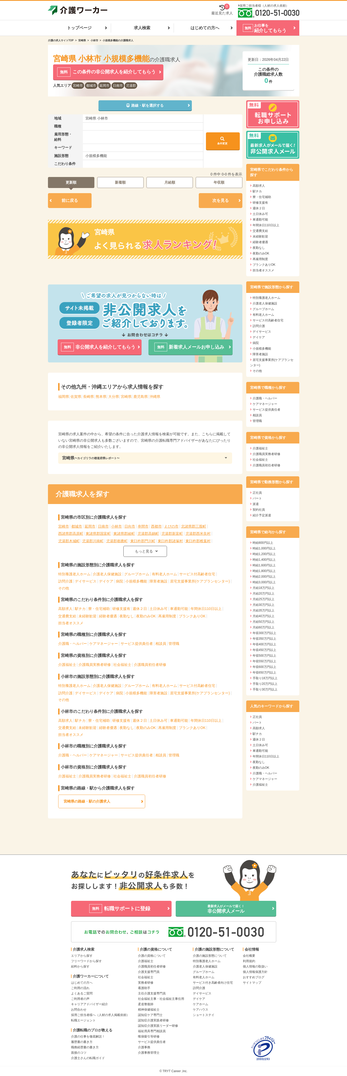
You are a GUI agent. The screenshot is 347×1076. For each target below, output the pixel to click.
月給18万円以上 (263, 588)
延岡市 (105, 85)
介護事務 (144, 1047)
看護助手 (144, 988)
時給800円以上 (263, 543)
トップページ (79, 28)
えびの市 (171, 526)
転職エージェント (83, 1020)
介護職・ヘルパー (72, 643)
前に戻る (70, 200)
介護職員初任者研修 (150, 665)
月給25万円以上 (263, 599)
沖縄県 (155, 396)
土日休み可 (158, 609)
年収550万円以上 (264, 661)
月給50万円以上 (263, 622)
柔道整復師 (145, 1004)
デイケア (106, 581)
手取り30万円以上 (265, 689)
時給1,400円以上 (264, 559)
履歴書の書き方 (82, 1042)
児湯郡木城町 (69, 541)
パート (257, 498)
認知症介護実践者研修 (153, 1020)
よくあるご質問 (82, 993)
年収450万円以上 (264, 650)
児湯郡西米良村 (198, 533)
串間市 (143, 526)
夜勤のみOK (146, 616)
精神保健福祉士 (149, 1009)
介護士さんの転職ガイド (88, 1058)
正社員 (257, 493)
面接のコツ (78, 1052)
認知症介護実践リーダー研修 (158, 1026)
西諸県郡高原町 (70, 533)
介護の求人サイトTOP (61, 40)
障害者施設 (158, 581)
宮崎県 (82, 40)
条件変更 (222, 140)
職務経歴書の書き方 (85, 1047)
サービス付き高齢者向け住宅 (213, 982)
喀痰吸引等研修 (149, 1036)
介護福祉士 (67, 665)
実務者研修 (145, 982)
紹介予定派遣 (262, 515)
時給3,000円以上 (264, 582)
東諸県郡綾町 (124, 533)
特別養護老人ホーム (74, 574)
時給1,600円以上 (264, 565)
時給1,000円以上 (264, 548)
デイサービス (85, 581)
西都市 (156, 526)
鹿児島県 (140, 396)
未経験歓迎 (87, 616)
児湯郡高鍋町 (148, 533)
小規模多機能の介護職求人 (118, 40)
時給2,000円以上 (264, 576)
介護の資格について (152, 955)
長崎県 (88, 396)
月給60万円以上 (263, 627)
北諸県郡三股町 (193, 526)
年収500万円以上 (264, 655)
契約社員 (259, 509)
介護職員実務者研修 (94, 665)
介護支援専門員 (149, 972)
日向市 (129, 526)
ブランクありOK (192, 616)
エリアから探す (82, 955)
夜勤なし (127, 616)
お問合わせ (78, 1009)
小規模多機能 (136, 581)
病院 (119, 581)
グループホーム (136, 574)
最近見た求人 (222, 10)
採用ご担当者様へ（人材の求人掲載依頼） (100, 1015)
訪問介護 (65, 581)
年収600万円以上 (264, 667)
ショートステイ (203, 1015)
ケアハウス (200, 1009)
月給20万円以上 (263, 593)
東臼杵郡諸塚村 (170, 541)
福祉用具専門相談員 (152, 1031)
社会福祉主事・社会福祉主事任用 (161, 999)
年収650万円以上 (264, 672)
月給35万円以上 (263, 610)
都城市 (91, 85)
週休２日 (140, 609)
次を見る (220, 200)
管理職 (173, 643)
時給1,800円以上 (264, 571)
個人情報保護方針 (255, 972)
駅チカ (80, 609)
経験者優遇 (108, 616)
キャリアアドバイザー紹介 (89, 1004)
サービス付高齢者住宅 (197, 574)
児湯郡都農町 (117, 541)
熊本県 (101, 396)
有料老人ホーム (164, 574)
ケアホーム (200, 1004)
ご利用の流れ (80, 988)
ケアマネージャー (103, 643)
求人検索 (142, 28)
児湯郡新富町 (172, 533)
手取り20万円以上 (265, 684)
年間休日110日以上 (206, 609)
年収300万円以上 (264, 633)
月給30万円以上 (263, 605)
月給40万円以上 (263, 616)
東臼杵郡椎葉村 (198, 541)
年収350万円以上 (264, 638)
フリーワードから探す (86, 961)
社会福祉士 (122, 665)
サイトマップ (252, 982)
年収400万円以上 (264, 644)
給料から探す (80, 966)
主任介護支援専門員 (152, 993)
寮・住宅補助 (99, 609)
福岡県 (63, 396)
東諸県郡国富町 (98, 533)
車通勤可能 (179, 609)
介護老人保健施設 (107, 574)
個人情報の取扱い (255, 966)
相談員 (160, 643)
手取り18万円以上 (265, 678)
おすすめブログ (253, 977)
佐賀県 (76, 396)
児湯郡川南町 (93, 541)
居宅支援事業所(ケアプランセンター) (200, 581)
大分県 (113, 396)
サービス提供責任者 (137, 643)
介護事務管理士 (149, 1052)
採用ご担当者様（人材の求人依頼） (264, 5)
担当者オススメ (70, 623)
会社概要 (249, 955)
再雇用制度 (167, 616)
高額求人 (65, 609)
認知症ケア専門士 (150, 1015)
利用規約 (249, 961)
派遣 (256, 504)
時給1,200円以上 (264, 554)
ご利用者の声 (80, 999)
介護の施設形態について (210, 955)
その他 (63, 588)
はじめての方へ (205, 28)
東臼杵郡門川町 (142, 541)
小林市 (94, 40)
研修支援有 (121, 609)
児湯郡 (131, 85)
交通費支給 (67, 616)
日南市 (118, 85)
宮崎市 (78, 85)
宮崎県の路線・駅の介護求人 (87, 801)
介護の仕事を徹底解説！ (88, 1036)
